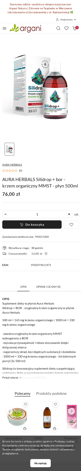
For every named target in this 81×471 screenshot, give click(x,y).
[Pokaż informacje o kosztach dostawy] (46, 253)
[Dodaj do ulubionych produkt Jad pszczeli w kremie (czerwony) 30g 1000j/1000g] (25, 404)
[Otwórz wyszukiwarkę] (58, 28)
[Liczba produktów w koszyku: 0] (74, 28)
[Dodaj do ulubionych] (71, 224)
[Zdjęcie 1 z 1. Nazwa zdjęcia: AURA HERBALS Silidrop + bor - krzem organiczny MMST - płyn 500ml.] (9, 149)
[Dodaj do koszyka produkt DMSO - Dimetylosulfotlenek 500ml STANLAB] (54, 428)
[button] (12, 170)
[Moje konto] (66, 19)
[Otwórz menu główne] (4, 28)
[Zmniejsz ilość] (5, 214)
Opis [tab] (23, 286)
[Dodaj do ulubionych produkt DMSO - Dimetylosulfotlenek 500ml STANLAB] (55, 404)
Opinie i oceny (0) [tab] (48, 286)
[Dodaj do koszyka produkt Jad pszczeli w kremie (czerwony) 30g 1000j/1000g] (24, 428)
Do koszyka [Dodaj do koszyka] (32, 224)
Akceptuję (40, 463)
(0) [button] (20, 170)
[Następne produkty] (71, 411)
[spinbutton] (37, 214)
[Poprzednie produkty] (9, 411)
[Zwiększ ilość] (69, 214)
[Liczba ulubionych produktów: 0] (66, 28)
